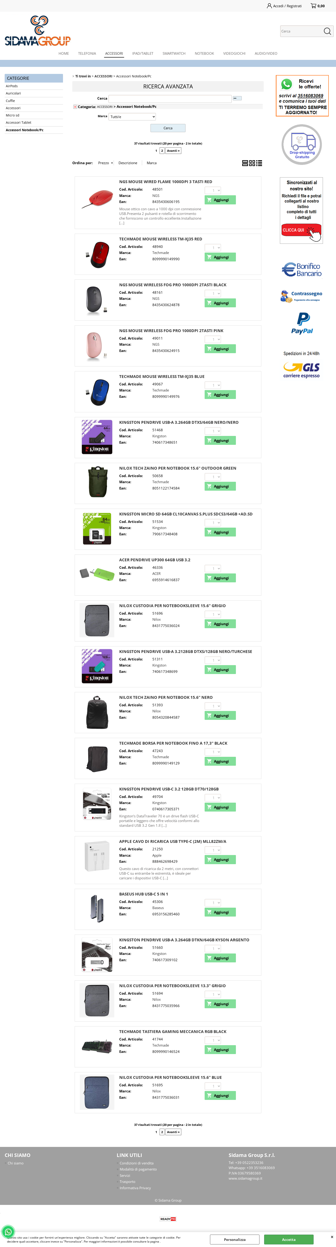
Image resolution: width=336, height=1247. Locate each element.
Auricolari (13, 93)
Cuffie (10, 101)
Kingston (159, 436)
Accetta (289, 1239)
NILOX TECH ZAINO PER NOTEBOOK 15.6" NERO (166, 697)
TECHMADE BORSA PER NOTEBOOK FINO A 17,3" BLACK (173, 743)
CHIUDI (332, 1236)
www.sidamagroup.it (245, 1178)
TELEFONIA (87, 53)
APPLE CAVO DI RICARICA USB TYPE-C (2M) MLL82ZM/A (172, 841)
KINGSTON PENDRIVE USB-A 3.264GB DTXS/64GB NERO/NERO (179, 422)
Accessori (13, 108)
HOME (64, 53)
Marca (102, 116)
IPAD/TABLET (142, 53)
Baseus (158, 907)
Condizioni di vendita (137, 1163)
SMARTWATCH (174, 53)
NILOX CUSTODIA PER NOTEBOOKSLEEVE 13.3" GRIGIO (172, 985)
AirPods (12, 86)
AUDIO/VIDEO (266, 53)
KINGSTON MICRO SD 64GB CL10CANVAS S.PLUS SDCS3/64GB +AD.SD (186, 514)
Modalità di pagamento (138, 1169)
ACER (156, 573)
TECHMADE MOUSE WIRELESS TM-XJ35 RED (160, 239)
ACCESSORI (114, 53)
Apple (156, 855)
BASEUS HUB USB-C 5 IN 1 (143, 894)
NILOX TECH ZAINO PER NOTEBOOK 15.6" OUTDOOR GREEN (177, 468)
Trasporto (127, 1181)
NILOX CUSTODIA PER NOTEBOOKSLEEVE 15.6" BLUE (170, 1077)
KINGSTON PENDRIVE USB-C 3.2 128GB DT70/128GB (169, 789)
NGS (155, 195)
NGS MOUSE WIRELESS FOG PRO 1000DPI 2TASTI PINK (171, 330)
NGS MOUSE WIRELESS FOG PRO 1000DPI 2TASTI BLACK (172, 284)
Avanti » (173, 151)
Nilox (156, 619)
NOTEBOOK (204, 53)
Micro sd (12, 115)
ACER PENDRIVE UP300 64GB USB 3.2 (154, 559)
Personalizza (235, 1239)
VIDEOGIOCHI (234, 53)
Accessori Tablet (18, 122)
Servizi (125, 1175)
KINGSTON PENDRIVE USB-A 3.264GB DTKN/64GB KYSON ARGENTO (184, 939)
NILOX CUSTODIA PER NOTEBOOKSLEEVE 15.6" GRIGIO (172, 605)
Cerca (102, 98)
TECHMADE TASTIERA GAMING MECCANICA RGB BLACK (172, 1031)
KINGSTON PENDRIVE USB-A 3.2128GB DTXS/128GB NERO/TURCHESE (185, 651)
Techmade (160, 252)
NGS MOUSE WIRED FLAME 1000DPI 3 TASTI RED (165, 181)
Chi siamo (16, 1163)
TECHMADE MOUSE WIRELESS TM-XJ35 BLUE (162, 376)
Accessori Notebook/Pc (24, 130)
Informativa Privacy (135, 1187)
